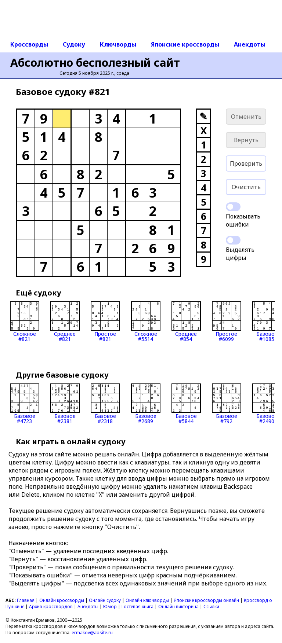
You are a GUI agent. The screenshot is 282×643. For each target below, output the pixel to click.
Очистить (246, 187)
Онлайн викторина (178, 606)
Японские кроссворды (185, 44)
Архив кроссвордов (51, 606)
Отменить (246, 117)
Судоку (74, 44)
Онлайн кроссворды (61, 600)
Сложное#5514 (145, 321)
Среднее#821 (65, 321)
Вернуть (246, 140)
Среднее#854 (186, 321)
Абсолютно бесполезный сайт (95, 62)
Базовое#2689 (145, 403)
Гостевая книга (137, 606)
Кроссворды (29, 44)
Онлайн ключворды (147, 600)
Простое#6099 (226, 321)
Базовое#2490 (267, 403)
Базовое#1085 (267, 321)
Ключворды (118, 44)
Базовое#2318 (105, 403)
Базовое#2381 (65, 403)
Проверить (246, 163)
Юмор (110, 606)
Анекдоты (249, 44)
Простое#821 (105, 321)
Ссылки (211, 606)
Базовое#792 (226, 403)
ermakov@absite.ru (92, 632)
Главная (26, 600)
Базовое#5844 (186, 403)
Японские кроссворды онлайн (206, 600)
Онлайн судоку (105, 600)
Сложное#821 (24, 321)
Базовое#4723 (24, 403)
